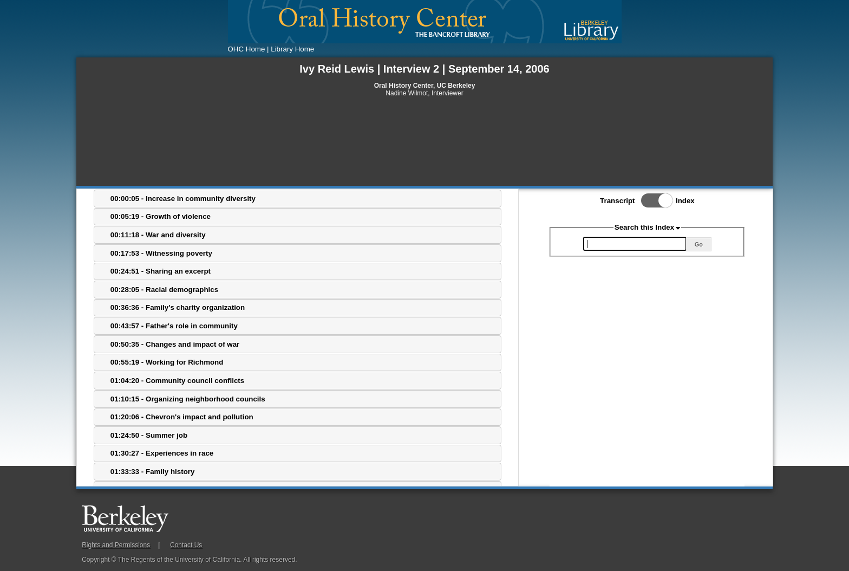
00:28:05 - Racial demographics (164, 290)
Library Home (292, 49)
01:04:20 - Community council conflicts (177, 381)
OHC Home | (248, 49)
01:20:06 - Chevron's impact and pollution (181, 417)
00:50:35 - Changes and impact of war (175, 344)
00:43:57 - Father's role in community (174, 326)
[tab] (297, 198)
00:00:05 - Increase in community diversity (183, 198)
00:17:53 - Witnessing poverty (161, 253)
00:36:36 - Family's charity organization (177, 307)
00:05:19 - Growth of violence (160, 216)
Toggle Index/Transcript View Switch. (653, 200)
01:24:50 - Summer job (148, 435)
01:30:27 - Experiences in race (161, 453)
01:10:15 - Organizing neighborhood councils (187, 399)
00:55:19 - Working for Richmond (167, 362)
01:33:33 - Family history (152, 472)
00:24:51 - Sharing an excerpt (160, 271)
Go (699, 244)
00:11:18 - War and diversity (158, 235)
